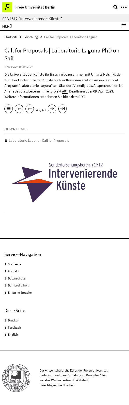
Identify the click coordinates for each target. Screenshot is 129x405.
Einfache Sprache (20, 292)
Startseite (11, 37)
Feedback (14, 327)
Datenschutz (16, 278)
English (13, 334)
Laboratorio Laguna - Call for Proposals (39, 140)
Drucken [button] (13, 320)
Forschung (31, 37)
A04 (65, 91)
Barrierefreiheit (18, 285)
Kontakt (13, 271)
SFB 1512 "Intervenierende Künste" (32, 18)
